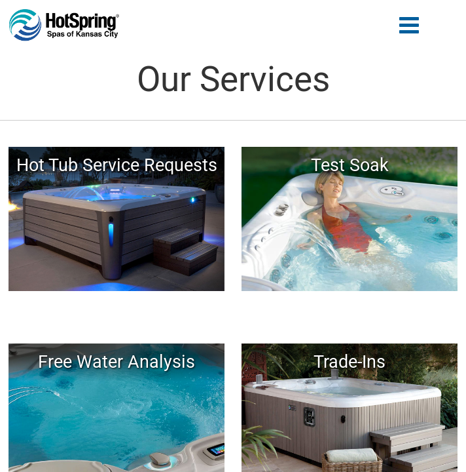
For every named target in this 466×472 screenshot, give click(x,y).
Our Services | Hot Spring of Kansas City (64, 25)
